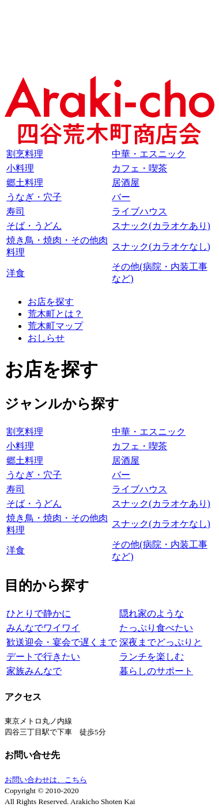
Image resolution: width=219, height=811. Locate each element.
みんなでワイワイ (43, 628)
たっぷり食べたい (156, 628)
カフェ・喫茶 (139, 168)
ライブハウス (139, 211)
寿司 (15, 211)
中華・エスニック (149, 154)
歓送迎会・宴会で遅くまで (61, 642)
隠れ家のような (151, 613)
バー (121, 197)
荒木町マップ (55, 326)
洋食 (15, 273)
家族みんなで (34, 671)
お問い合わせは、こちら (46, 779)
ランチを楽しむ (151, 656)
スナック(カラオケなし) (161, 246)
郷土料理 (24, 183)
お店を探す (51, 302)
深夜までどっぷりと (160, 642)
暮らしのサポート (156, 671)
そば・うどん (34, 226)
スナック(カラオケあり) (161, 226)
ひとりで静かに (38, 613)
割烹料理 (24, 154)
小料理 (20, 168)
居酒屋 (125, 183)
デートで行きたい (43, 656)
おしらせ (46, 338)
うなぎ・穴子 (34, 197)
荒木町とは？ (55, 314)
